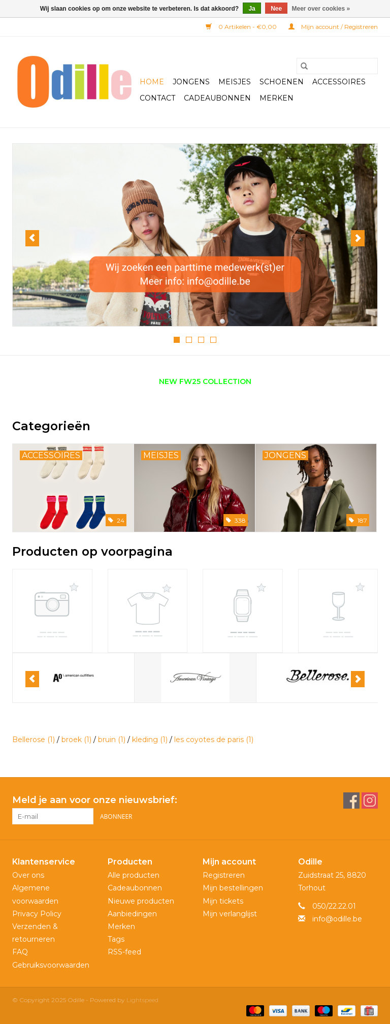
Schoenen (281, 81)
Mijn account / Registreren (333, 26)
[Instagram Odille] (370, 800)
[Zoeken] (337, 66)
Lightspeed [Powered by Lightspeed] (142, 1000)
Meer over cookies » (321, 8)
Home (152, 81)
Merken (276, 98)
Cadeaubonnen (217, 98)
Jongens (191, 81)
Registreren (224, 875)
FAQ (20, 951)
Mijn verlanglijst (230, 913)
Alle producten (133, 875)
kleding (150, 739)
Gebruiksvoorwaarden (50, 965)
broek (76, 739)
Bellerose (33, 739)
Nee (276, 8)
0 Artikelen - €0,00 (242, 26)
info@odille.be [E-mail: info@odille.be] (337, 918)
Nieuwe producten (141, 901)
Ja (251, 8)
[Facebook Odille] (351, 800)
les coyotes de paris (213, 739)
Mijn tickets (223, 901)
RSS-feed (124, 951)
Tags (116, 939)
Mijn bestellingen (233, 887)
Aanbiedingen (132, 913)
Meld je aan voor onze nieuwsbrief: (94, 800)
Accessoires (339, 81)
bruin (111, 739)
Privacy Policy (36, 913)
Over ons (28, 875)
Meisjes (234, 81)
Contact (157, 98)
